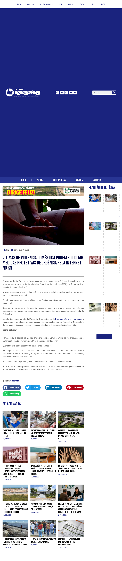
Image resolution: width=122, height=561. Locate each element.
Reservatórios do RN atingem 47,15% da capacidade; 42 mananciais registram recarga (15, 542)
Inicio (23, 180)
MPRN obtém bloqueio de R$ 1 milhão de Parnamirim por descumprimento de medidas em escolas (43, 470)
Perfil (39, 180)
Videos (79, 180)
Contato (97, 180)
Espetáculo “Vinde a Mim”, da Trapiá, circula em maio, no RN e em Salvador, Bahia (70, 469)
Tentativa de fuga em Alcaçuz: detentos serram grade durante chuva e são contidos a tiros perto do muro (15, 508)
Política (82, 4)
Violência (14, 381)
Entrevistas (59, 180)
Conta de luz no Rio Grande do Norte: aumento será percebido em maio (70, 542)
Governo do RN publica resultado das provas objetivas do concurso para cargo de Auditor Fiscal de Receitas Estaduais (14, 471)
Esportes (30, 4)
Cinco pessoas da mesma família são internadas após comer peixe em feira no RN (42, 433)
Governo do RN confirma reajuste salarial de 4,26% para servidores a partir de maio (69, 434)
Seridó (103, 4)
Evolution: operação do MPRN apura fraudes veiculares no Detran (14, 433)
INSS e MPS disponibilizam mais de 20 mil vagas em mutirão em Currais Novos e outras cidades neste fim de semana (70, 508)
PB (61, 4)
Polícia (70, 4)
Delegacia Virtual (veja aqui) (68, 319)
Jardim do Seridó (46, 4)
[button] (12, 387)
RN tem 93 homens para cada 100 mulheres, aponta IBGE (43, 540)
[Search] (114, 92)
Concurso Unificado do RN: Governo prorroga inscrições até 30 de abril (42, 507)
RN (93, 4)
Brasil (19, 4)
